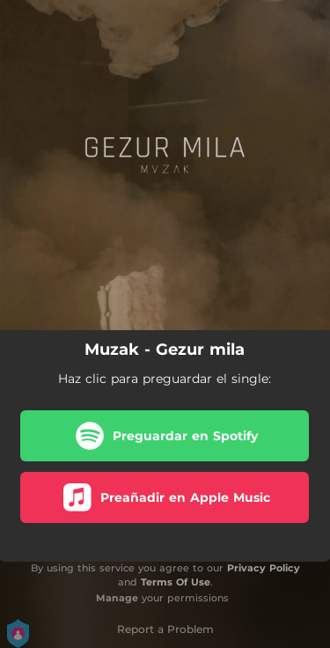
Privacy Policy (263, 568)
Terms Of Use (175, 582)
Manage (117, 598)
